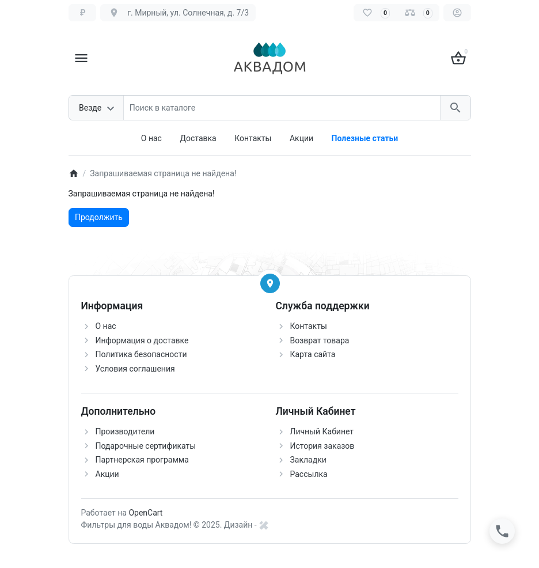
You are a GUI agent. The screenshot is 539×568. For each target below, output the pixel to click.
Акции (301, 138)
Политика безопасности (141, 354)
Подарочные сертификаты (146, 445)
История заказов (322, 445)
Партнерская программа (142, 459)
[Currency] (83, 12)
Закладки (308, 459)
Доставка (198, 138)
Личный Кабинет (322, 431)
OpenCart (145, 512)
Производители (125, 431)
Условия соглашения (135, 368)
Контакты (252, 138)
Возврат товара (320, 340)
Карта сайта (313, 354)
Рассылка (309, 474)
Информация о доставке (142, 340)
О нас (151, 138)
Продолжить (99, 217)
